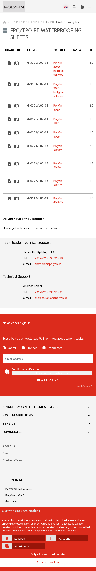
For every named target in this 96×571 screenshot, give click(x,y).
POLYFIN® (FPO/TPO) (27, 22)
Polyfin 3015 (57, 121)
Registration (48, 379)
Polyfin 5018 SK (58, 200)
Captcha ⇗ (84, 385)
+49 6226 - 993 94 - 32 (49, 292)
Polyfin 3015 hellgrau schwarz (58, 90)
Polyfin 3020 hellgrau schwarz (58, 68)
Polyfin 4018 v (57, 165)
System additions (18, 415)
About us (9, 446)
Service (9, 423)
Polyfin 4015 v (57, 183)
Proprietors (54, 348)
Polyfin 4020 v (57, 148)
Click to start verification (52, 373)
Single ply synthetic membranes (30, 407)
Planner (31, 348)
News (6, 453)
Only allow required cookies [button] (48, 554)
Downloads (12, 432)
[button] (23, 538)
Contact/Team (13, 460)
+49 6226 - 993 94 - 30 (49, 258)
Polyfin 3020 (57, 107)
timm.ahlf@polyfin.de (48, 264)
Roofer (11, 348)
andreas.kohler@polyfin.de (51, 298)
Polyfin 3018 (57, 134)
